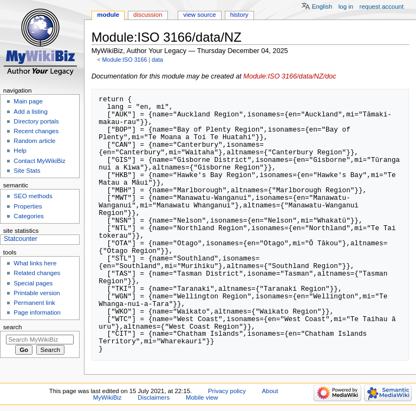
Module (108, 14)
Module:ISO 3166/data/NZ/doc (289, 76)
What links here (35, 263)
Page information (37, 312)
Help (20, 150)
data (157, 59)
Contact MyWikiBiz (39, 161)
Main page (28, 101)
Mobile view (202, 397)
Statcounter (20, 239)
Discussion (147, 14)
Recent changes (36, 131)
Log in (346, 6)
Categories (28, 216)
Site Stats (27, 170)
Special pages (33, 283)
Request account (382, 6)
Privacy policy (227, 391)
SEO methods (33, 196)
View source (199, 14)
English (322, 6)
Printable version (37, 293)
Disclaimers (154, 397)
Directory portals (36, 121)
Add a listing (30, 111)
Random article (34, 141)
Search (12, 327)
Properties (28, 206)
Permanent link (34, 302)
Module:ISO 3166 (124, 59)
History (239, 14)
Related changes (37, 273)
